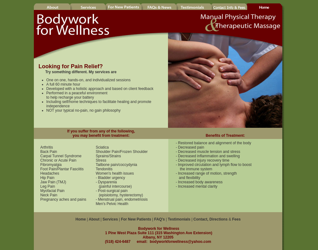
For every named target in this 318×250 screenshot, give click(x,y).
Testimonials (179, 219)
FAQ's (159, 219)
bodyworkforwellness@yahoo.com (180, 241)
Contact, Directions (210, 219)
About (94, 219)
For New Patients (136, 219)
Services (110, 219)
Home (80, 219)
